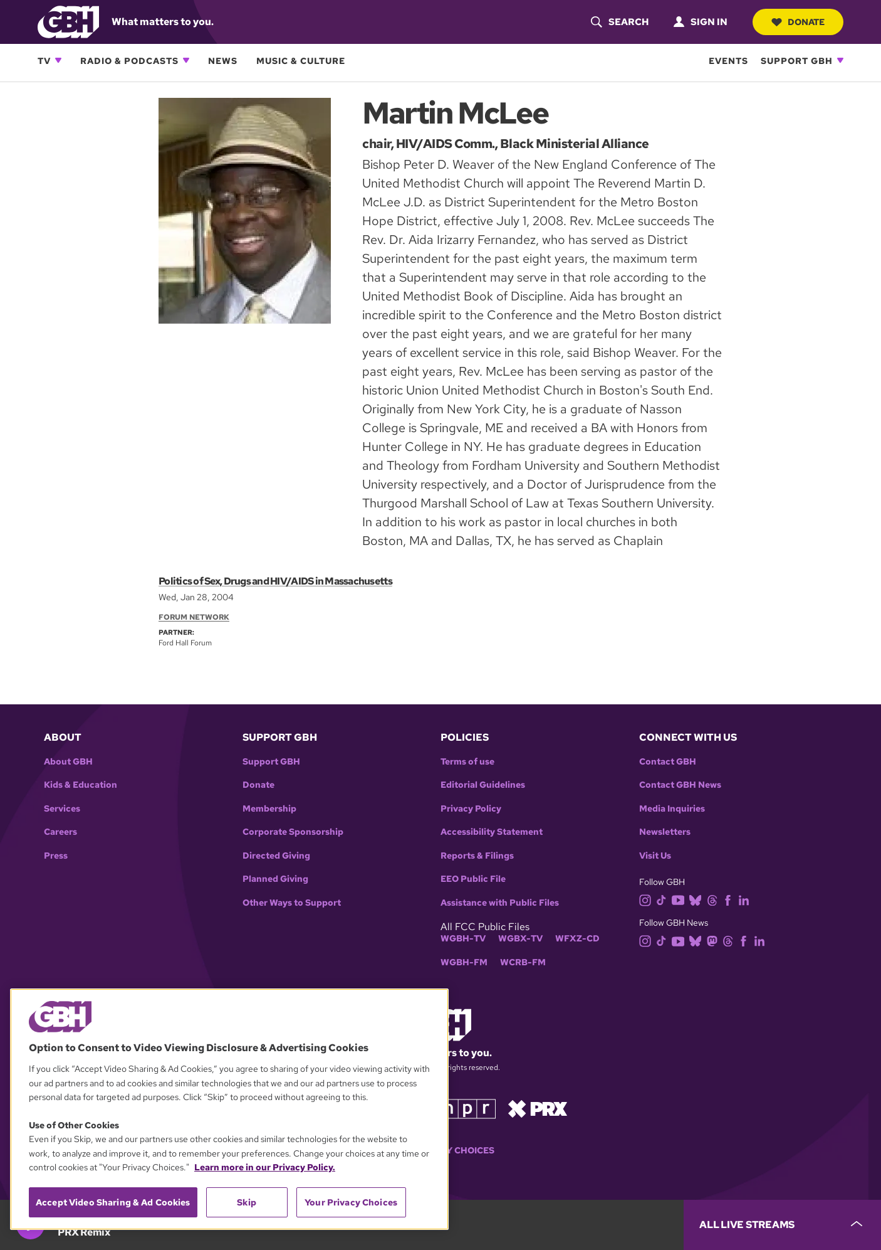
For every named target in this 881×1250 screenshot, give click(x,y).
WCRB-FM (523, 962)
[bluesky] (697, 899)
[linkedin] (746, 899)
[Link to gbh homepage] (68, 21)
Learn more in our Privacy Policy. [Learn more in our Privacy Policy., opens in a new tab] (264, 1167)
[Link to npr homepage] (467, 1108)
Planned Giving (275, 879)
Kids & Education (80, 785)
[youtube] (680, 899)
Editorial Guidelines (482, 785)
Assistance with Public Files (499, 903)
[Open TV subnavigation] (58, 60)
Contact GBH (667, 761)
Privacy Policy (470, 808)
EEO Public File (473, 879)
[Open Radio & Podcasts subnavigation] (186, 60)
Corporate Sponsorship (292, 832)
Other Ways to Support (291, 903)
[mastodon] (714, 940)
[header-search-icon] (619, 21)
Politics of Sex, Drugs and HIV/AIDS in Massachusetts (275, 581)
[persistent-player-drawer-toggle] (782, 1225)
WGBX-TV (520, 938)
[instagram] (648, 899)
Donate (798, 22)
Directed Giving (276, 855)
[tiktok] (664, 899)
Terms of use (467, 761)
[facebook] (730, 899)
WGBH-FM (463, 962)
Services (62, 808)
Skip (246, 1202)
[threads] (714, 899)
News (222, 60)
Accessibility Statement (491, 832)
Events (728, 60)
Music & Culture (300, 60)
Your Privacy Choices (351, 1202)
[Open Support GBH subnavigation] (840, 60)
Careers (60, 832)
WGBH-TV (463, 938)
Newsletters (665, 832)
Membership (269, 808)
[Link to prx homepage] (537, 1108)
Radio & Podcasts (129, 60)
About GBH (68, 761)
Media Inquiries (672, 808)
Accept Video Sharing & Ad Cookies (113, 1202)
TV (44, 60)
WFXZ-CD (577, 938)
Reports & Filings (477, 855)
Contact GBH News (680, 785)
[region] (229, 1109)
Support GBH (797, 60)
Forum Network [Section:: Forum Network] (194, 617)
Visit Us (655, 855)
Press (56, 855)
